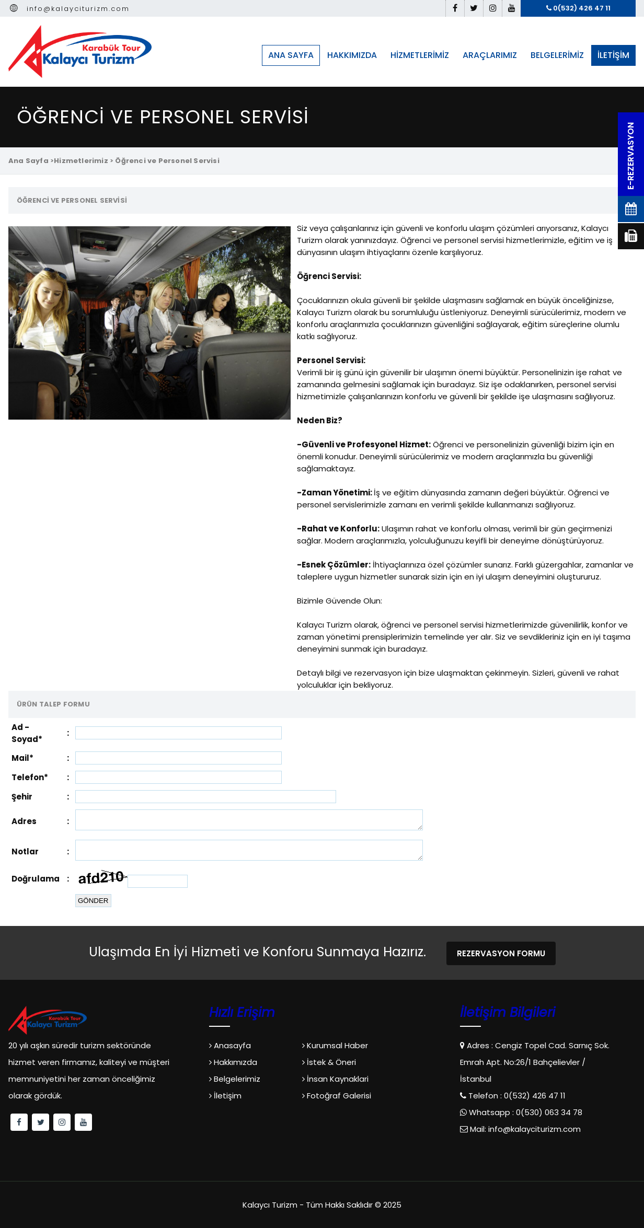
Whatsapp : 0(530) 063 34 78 (524, 1112)
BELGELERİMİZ (557, 55)
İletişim (225, 1095)
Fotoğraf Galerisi (336, 1095)
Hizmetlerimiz (81, 161)
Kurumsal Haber (335, 1045)
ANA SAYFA (291, 55)
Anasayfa (230, 1045)
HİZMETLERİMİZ (419, 55)
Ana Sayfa (28, 161)
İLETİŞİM (613, 55)
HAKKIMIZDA (352, 55)
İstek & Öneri (329, 1062)
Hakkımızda (233, 1062)
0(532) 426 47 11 (578, 8)
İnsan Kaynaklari (335, 1078)
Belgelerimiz (234, 1078)
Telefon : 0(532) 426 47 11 (516, 1095)
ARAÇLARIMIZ (490, 55)
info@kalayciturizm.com (69, 9)
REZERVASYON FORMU (501, 953)
